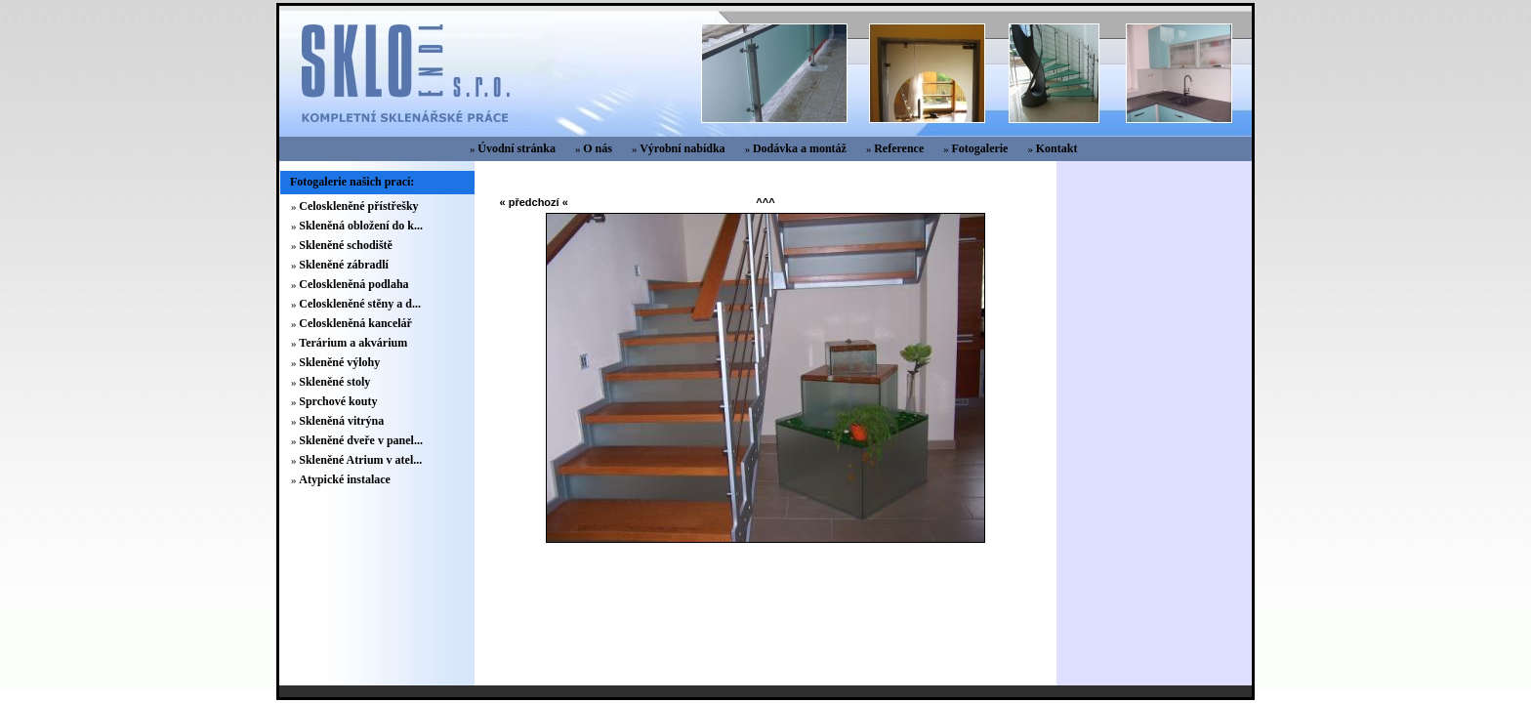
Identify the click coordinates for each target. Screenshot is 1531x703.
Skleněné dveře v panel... (361, 440)
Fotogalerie (979, 148)
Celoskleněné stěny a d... (360, 303)
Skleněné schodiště (346, 245)
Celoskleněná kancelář (355, 323)
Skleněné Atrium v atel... (360, 460)
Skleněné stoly (334, 382)
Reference (899, 148)
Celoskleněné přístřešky (358, 206)
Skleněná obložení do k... (361, 225)
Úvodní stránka (516, 148)
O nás (597, 148)
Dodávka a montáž (800, 148)
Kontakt (1057, 148)
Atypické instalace (345, 479)
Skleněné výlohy (339, 362)
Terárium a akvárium (353, 343)
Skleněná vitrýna (341, 421)
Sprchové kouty (338, 401)
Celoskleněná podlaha (353, 284)
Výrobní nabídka (682, 148)
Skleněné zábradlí (344, 264)
